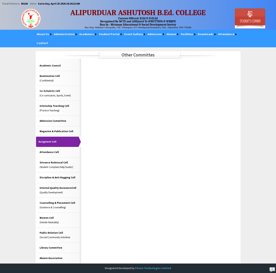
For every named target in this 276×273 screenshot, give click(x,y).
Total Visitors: (11, 3)
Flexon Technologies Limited (153, 268)
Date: (33, 3)
